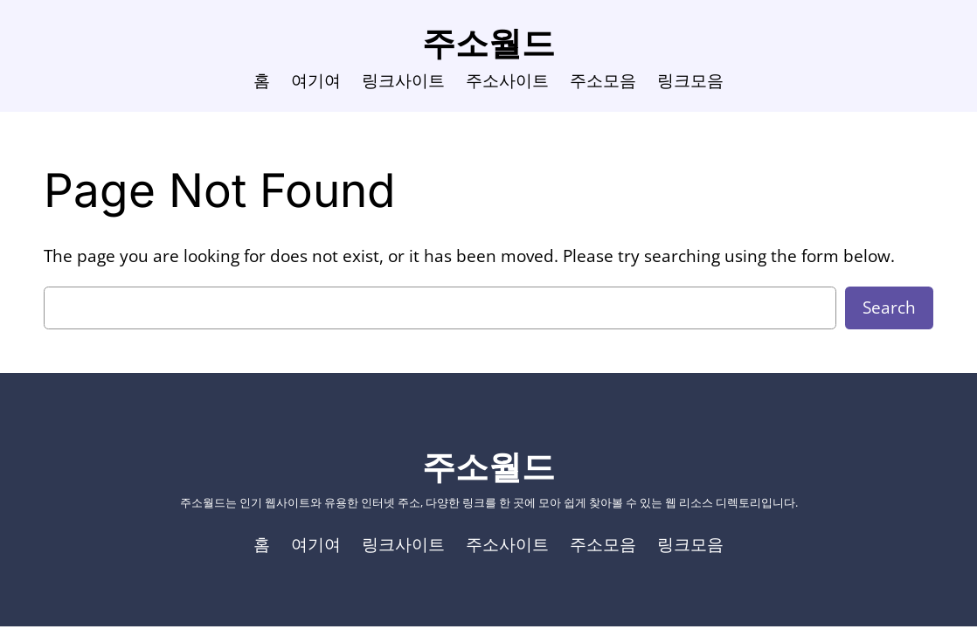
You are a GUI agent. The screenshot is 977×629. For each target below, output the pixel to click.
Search (889, 307)
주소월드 (488, 43)
